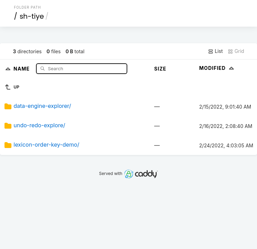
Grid (236, 51)
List (215, 51)
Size (160, 69)
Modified (217, 68)
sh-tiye (32, 16)
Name (22, 68)
